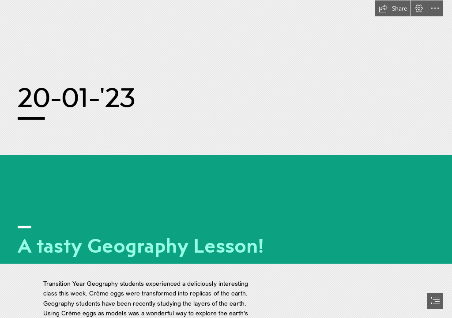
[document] (226, 159)
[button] (393, 8)
